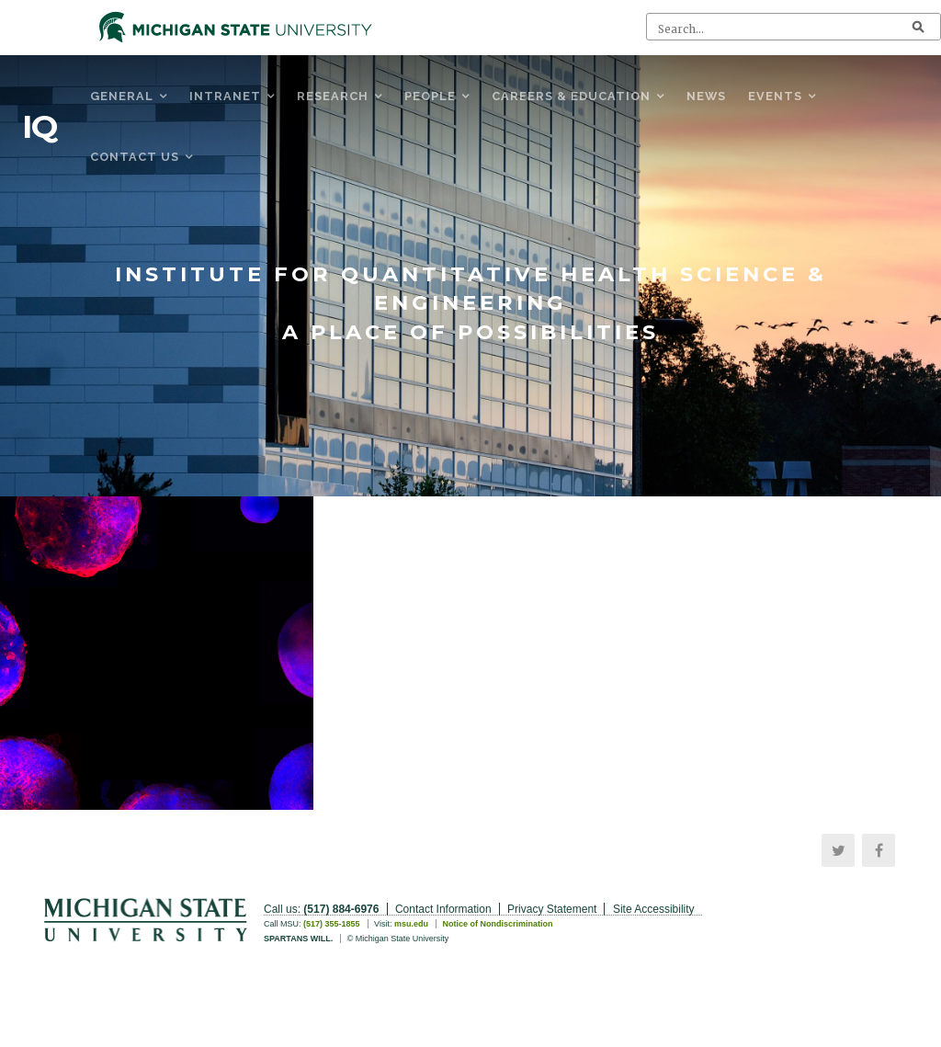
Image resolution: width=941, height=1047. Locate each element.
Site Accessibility (654, 909)
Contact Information (443, 909)
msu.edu (411, 923)
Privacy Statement (551, 909)
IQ (39, 127)
